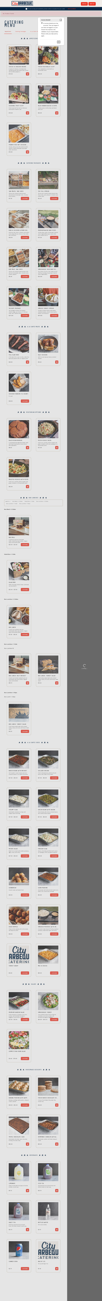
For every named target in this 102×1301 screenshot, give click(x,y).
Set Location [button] (72, 8)
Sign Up (92, 3)
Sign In (84, 3)
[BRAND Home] (23, 3)
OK (59, 42)
